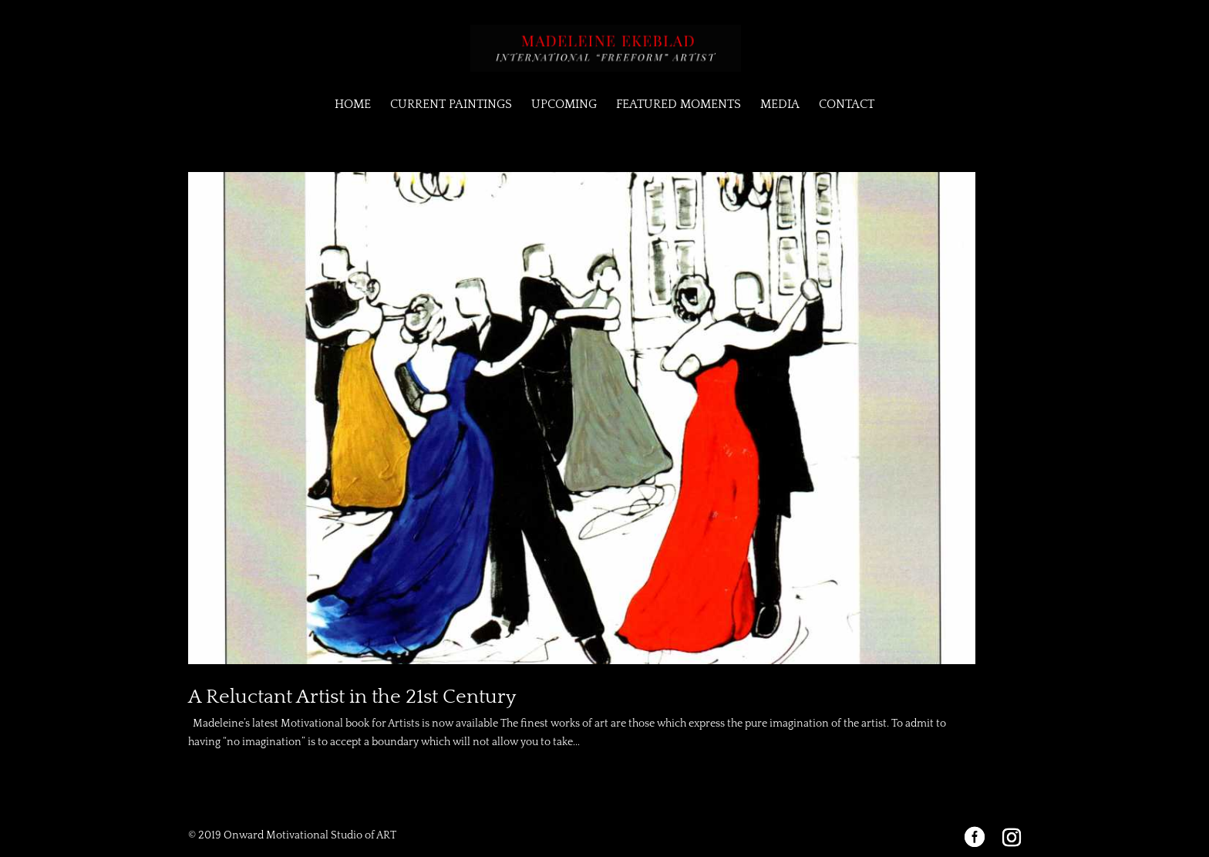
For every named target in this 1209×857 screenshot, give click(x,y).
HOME (353, 105)
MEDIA (780, 105)
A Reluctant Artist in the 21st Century (352, 697)
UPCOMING (564, 105)
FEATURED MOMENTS (678, 105)
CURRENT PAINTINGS (451, 105)
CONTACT (846, 105)
